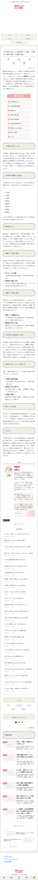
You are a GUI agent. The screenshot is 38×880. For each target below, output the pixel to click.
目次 (18, 96)
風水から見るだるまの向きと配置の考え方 (16, 613)
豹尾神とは (13, 111)
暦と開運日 (6, 522)
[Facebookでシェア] (19, 59)
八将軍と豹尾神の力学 (16, 125)
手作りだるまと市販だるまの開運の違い (15, 633)
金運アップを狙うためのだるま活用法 (14, 594)
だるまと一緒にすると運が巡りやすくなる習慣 (17, 549)
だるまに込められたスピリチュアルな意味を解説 (18, 684)
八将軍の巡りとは (15, 102)
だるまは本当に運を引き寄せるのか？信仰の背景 (18, 671)
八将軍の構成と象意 (16, 106)
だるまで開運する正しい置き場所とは (14, 626)
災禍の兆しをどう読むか (17, 129)
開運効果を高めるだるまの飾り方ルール (15, 607)
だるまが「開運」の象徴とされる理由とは (16, 691)
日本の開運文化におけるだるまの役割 (14, 665)
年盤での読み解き (15, 116)
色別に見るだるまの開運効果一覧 (13, 658)
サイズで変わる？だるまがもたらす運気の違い (17, 652)
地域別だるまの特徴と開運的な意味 (14, 639)
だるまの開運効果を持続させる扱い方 (14, 562)
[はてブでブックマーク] (29, 59)
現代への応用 (14, 134)
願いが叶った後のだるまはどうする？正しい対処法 (18, 555)
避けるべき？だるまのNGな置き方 (14, 600)
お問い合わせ (8, 860)
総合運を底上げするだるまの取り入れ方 (15, 568)
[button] (24, 63)
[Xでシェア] (8, 59)
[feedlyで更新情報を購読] (19, 516)
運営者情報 (7, 865)
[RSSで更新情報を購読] (21, 516)
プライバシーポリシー (11, 862)
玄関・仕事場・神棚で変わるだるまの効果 (16, 620)
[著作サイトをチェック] (16, 516)
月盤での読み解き (15, 120)
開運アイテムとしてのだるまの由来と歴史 (16, 678)
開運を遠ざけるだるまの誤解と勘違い (14, 542)
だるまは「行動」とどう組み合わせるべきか (16, 536)
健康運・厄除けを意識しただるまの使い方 (16, 581)
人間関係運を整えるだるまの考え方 (14, 575)
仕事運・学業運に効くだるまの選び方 (14, 588)
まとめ (12, 139)
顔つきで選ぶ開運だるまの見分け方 (14, 646)
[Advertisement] (19, 21)
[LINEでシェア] (13, 63)
